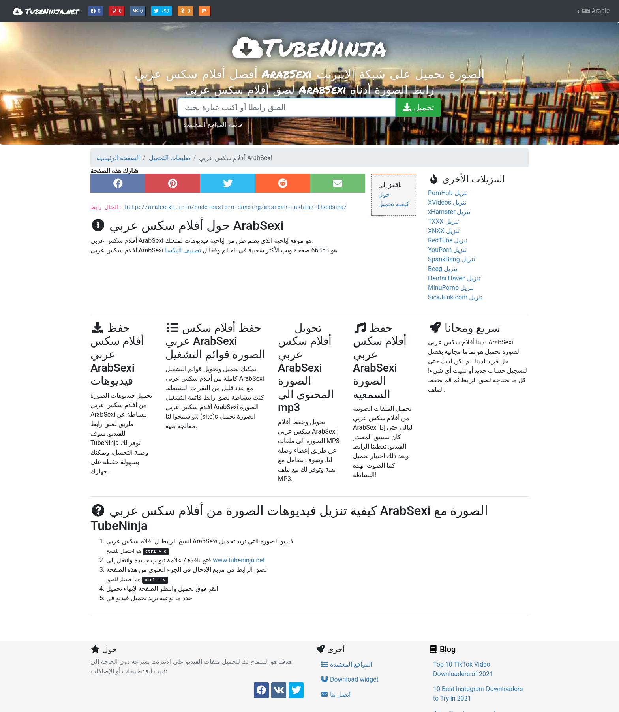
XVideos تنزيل (447, 202)
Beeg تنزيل (442, 268)
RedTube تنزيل (447, 240)
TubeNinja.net (46, 11)
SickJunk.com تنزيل (455, 297)
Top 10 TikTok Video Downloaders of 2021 (463, 669)
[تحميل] (418, 107)
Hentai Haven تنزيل (454, 278)
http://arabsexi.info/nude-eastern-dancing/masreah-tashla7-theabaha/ (236, 207)
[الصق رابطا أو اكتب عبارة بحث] (287, 107)
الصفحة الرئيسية (118, 158)
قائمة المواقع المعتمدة (212, 124)
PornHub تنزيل (448, 193)
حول (384, 194)
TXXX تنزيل (443, 221)
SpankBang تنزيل (451, 259)
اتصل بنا (336, 694)
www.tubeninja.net (239, 560)
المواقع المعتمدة (346, 664)
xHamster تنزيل (449, 212)
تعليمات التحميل (169, 158)
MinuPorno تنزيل (451, 287)
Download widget (350, 679)
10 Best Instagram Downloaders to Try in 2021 (478, 693)
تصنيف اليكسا (183, 250)
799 (162, 10)
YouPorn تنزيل (447, 250)
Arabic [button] (595, 11)
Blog (442, 649)
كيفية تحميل (393, 204)
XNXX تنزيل (444, 231)
